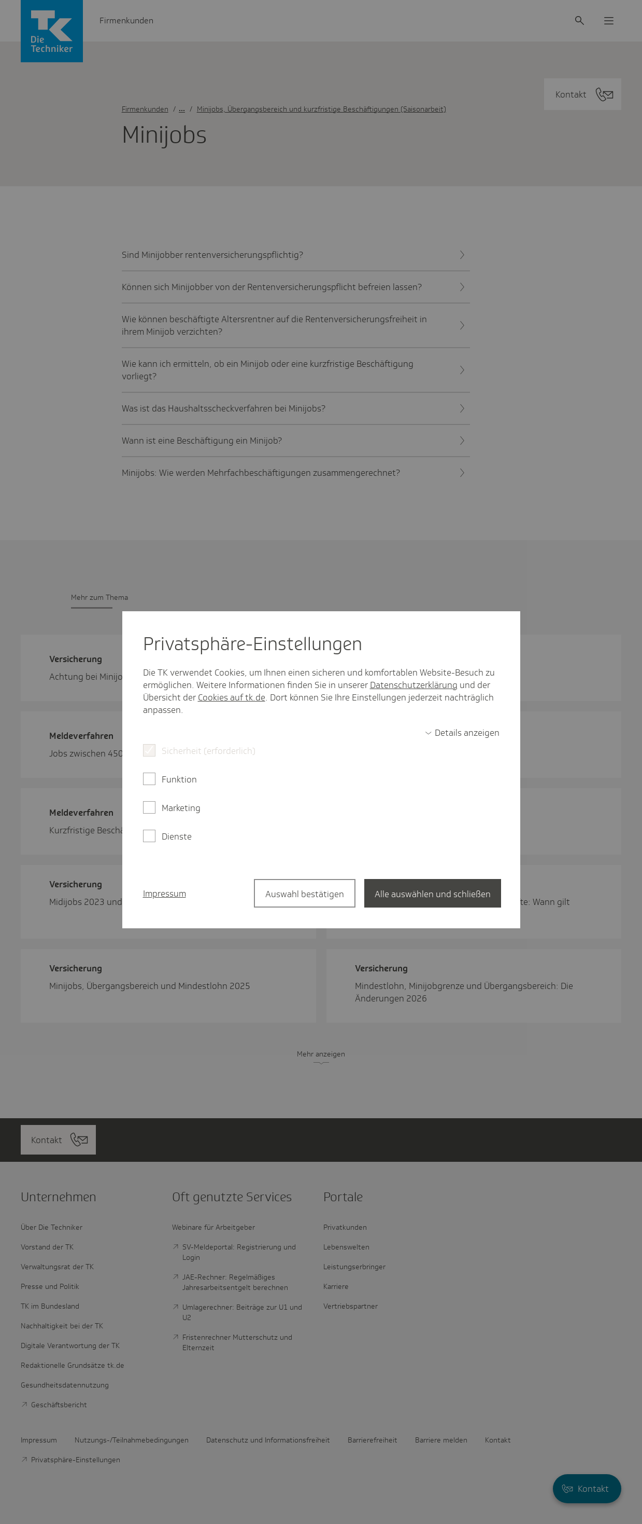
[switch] (462, 732)
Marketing (181, 808)
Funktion (179, 779)
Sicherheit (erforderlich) (208, 751)
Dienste (177, 836)
